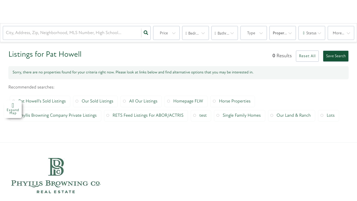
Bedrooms (196, 34)
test (203, 115)
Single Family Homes (241, 115)
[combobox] (6, 33)
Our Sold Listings (97, 101)
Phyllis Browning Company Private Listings (57, 115)
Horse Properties (234, 101)
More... (338, 33)
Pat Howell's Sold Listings (42, 101)
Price (164, 33)
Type (251, 33)
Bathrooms (227, 34)
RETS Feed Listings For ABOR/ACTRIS (148, 115)
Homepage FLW (188, 101)
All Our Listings (143, 101)
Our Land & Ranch (294, 115)
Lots (331, 115)
